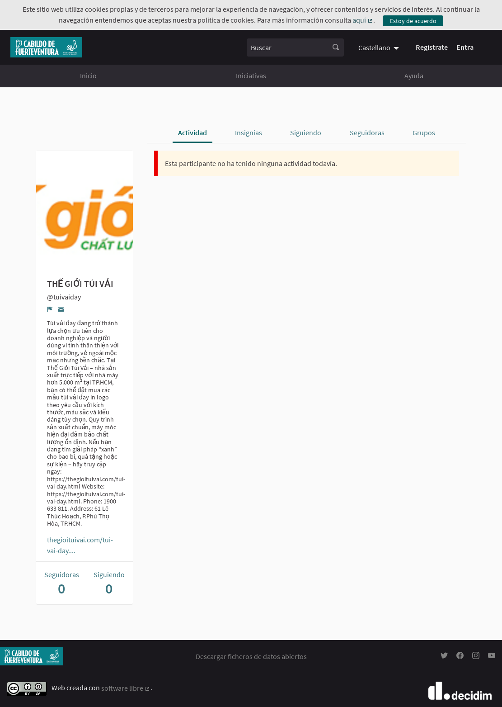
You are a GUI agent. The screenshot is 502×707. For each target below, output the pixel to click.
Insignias (248, 132)
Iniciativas (251, 75)
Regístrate (432, 47)
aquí (362, 19)
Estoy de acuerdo (413, 21)
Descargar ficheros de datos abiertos (251, 656)
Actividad (192, 132)
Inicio (88, 75)
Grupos (424, 132)
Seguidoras (367, 132)
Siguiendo (305, 132)
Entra (465, 47)
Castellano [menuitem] (374, 47)
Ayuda (413, 75)
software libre (125, 688)
